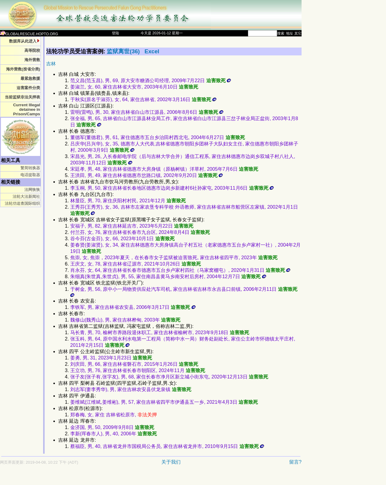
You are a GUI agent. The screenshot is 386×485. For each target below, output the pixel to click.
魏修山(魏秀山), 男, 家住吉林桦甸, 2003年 (125, 319)
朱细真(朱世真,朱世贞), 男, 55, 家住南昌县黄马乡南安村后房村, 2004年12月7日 (168, 276)
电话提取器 (30, 175)
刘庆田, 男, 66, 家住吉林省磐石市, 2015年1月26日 (134, 364)
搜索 (280, 33)
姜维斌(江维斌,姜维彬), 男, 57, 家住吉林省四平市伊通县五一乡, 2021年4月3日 (164, 402)
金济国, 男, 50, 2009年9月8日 (112, 427)
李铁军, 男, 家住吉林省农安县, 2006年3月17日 (133, 307)
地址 (289, 33)
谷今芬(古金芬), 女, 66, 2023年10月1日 (122, 238)
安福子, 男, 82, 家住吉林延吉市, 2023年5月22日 (131, 226)
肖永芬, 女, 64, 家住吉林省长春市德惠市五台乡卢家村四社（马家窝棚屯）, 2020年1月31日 (180, 270)
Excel (151, 51)
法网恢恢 (32, 189)
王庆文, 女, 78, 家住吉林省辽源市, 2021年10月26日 (135, 263)
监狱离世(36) (124, 51)
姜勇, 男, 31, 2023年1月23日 (111, 357)
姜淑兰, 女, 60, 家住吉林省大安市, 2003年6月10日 (134, 86)
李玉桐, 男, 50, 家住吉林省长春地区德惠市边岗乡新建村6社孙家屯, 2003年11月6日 (172, 188)
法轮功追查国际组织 (22, 203)
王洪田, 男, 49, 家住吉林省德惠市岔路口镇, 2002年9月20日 (146, 175)
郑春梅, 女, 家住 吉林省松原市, (113, 414)
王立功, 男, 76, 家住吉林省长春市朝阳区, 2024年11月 (137, 370)
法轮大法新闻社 (26, 196)
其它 (298, 33)
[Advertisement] (129, 478)
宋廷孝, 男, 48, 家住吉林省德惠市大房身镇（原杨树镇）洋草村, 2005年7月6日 (164, 169)
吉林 (51, 63)
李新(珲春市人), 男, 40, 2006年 (113, 433)
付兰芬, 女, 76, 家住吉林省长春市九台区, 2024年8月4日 (140, 232)
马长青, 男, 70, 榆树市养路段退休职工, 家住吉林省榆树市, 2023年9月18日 (159, 332)
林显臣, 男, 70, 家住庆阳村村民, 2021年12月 (128, 200)
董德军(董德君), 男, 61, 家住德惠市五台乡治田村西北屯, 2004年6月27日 (157, 137)
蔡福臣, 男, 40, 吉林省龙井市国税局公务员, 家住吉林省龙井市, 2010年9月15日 (167, 446)
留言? (295, 462)
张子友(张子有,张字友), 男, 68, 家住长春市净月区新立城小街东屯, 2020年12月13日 (169, 376)
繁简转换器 (30, 168)
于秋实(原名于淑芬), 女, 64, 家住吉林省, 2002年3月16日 (143, 99)
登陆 (115, 33)
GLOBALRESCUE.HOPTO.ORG (29, 34)
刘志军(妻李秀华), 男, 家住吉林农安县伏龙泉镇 (130, 389)
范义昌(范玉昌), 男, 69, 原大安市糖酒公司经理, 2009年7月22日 (150, 80)
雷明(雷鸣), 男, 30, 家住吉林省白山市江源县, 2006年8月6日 (146, 112)
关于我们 (171, 462)
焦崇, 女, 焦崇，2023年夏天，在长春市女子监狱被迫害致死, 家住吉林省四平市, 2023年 (173, 257)
